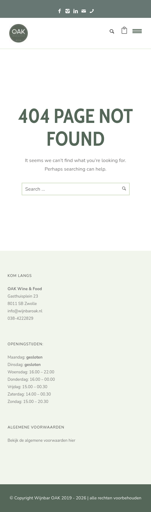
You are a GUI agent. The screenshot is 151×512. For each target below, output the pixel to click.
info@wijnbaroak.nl (25, 311)
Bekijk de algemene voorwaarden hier (41, 440)
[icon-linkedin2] (77, 11)
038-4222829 (21, 318)
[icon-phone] (91, 11)
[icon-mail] (85, 11)
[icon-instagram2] (69, 11)
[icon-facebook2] (61, 11)
